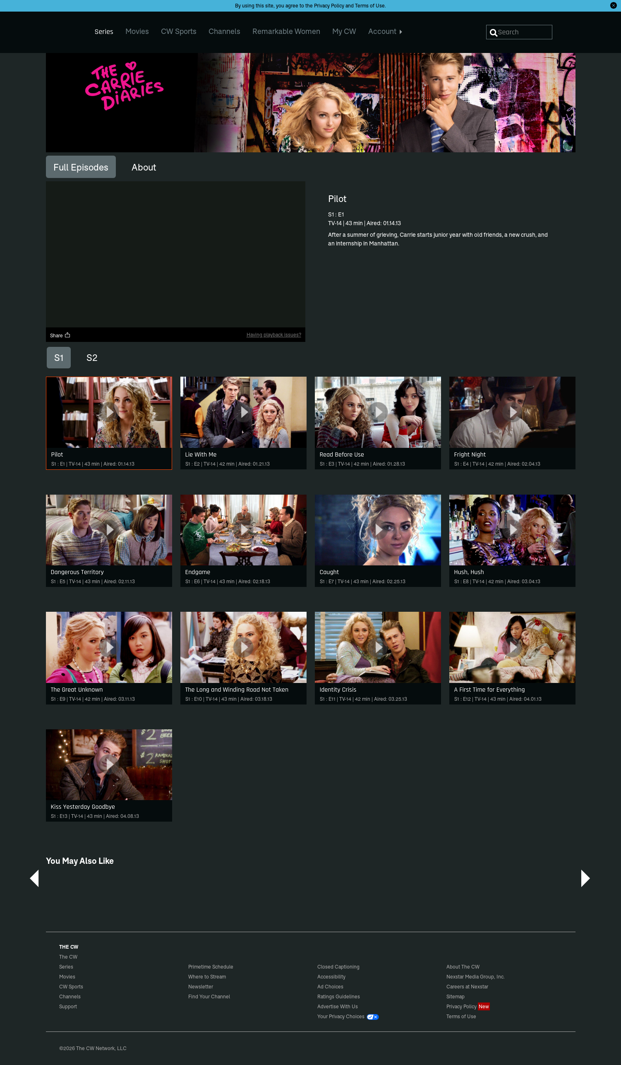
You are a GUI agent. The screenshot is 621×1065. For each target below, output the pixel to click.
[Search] (519, 32)
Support (68, 1006)
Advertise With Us (337, 1006)
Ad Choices (330, 986)
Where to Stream (207, 977)
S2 (92, 357)
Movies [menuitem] (137, 31)
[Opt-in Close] (613, 5)
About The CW (463, 967)
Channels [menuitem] (224, 31)
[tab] (81, 167)
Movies (67, 977)
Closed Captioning (338, 967)
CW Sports (71, 986)
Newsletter (200, 986)
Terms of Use (370, 5)
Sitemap (455, 996)
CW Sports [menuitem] (179, 31)
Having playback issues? (274, 335)
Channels (70, 996)
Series (66, 967)
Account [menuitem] (385, 31)
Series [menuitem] (104, 31)
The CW (63, 29)
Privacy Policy (329, 5)
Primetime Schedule (210, 967)
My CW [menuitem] (344, 31)
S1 (58, 357)
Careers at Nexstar (467, 986)
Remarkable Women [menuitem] (286, 31)
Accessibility (331, 977)
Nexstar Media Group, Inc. (475, 977)
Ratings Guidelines (338, 996)
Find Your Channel (209, 996)
